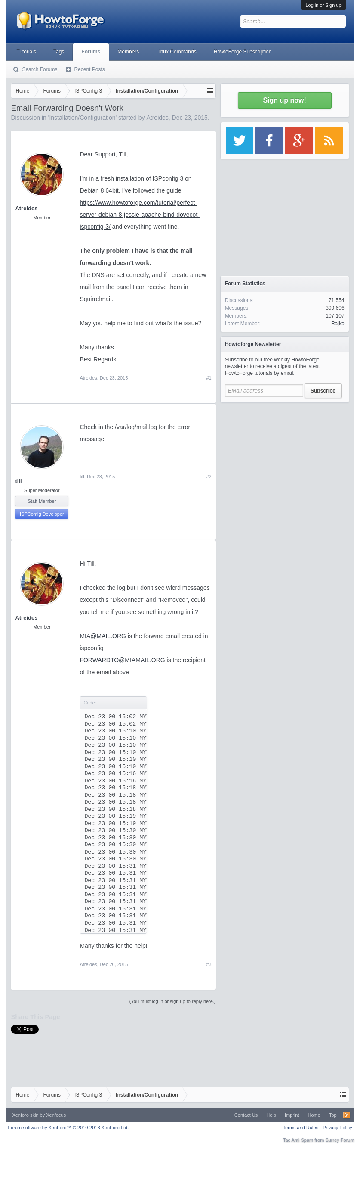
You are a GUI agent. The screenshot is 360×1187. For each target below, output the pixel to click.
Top (333, 1115)
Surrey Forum (339, 1140)
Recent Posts (89, 69)
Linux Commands (176, 52)
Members (128, 52)
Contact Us (246, 1115)
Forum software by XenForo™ (68, 1127)
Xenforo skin (25, 1115)
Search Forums (39, 69)
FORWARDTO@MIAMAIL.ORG (122, 660)
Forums (90, 52)
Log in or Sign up (323, 5)
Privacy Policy (337, 1127)
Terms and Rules (301, 1127)
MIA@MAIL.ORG (103, 635)
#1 (208, 377)
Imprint (292, 1115)
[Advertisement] (284, 461)
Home (314, 1115)
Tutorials (26, 52)
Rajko (338, 324)
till (18, 481)
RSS (346, 1115)
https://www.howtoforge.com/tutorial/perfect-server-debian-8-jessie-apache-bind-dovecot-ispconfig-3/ (140, 214)
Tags (58, 52)
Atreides (157, 117)
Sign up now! (284, 100)
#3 (208, 964)
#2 (208, 476)
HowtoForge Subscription (243, 52)
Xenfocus (56, 1115)
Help (271, 1115)
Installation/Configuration (82, 117)
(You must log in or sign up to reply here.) (172, 1001)
